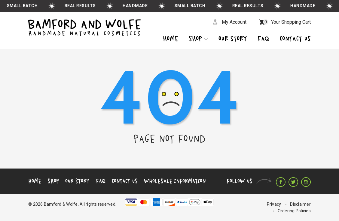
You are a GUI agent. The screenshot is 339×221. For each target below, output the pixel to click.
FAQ (100, 181)
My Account (234, 22)
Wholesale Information (175, 181)
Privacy (274, 204)
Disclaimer (300, 204)
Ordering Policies (294, 210)
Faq (263, 39)
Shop (198, 39)
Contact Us (125, 181)
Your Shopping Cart (287, 22)
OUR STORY (232, 39)
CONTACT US (295, 39)
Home (170, 39)
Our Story (77, 181)
